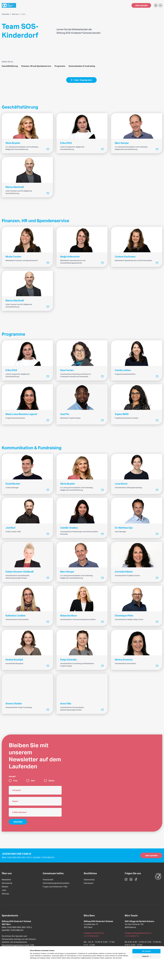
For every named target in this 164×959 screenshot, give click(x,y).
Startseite (5, 14)
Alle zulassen (146, 940)
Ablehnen (146, 951)
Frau (15, 780)
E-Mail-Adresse (19, 812)
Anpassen (146, 945)
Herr (33, 780)
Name (14, 801)
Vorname (16, 790)
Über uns (15, 14)
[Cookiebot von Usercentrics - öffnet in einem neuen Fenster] (15, 954)
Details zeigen (35, 955)
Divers (51, 780)
